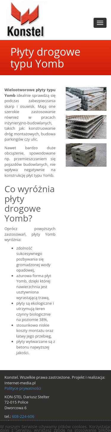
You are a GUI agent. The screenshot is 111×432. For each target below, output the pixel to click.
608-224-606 (23, 416)
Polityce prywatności (22, 388)
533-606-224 (23, 421)
